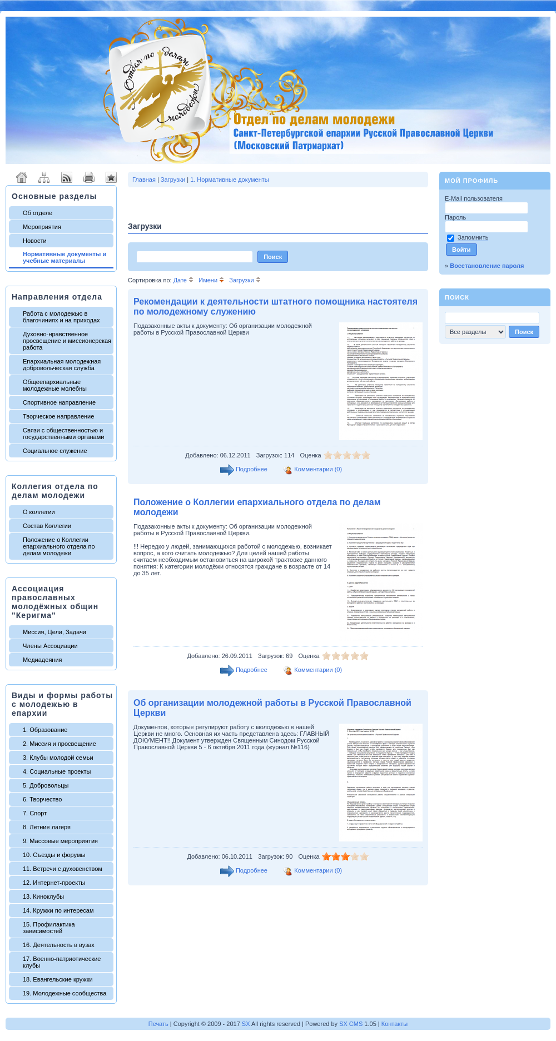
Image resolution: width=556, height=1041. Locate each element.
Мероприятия (42, 226)
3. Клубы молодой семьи (58, 757)
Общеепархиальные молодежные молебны (55, 385)
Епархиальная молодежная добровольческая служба (62, 364)
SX (246, 1023)
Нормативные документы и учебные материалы (64, 257)
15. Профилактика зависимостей (49, 927)
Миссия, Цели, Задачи (54, 632)
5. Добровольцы (45, 785)
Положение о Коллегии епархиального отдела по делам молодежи (59, 546)
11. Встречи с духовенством (62, 868)
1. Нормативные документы (229, 179)
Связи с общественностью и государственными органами (63, 433)
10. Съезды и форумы (54, 854)
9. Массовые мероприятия (60, 841)
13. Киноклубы (43, 896)
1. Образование (45, 729)
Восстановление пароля (487, 265)
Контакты (394, 1023)
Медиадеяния (42, 659)
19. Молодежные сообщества (64, 993)
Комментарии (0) (318, 469)
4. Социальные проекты (57, 771)
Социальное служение (55, 450)
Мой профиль (471, 180)
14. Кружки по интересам (58, 910)
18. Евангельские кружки (58, 979)
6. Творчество (42, 799)
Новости (35, 240)
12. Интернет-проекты (54, 882)
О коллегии (39, 512)
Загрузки (173, 179)
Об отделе (37, 213)
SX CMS (351, 1023)
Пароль (456, 217)
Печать (158, 1023)
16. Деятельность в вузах (59, 945)
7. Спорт (35, 813)
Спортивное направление (59, 402)
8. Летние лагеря (47, 827)
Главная (144, 179)
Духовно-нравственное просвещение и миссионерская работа (67, 341)
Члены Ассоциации (50, 645)
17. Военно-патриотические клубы (62, 962)
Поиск (457, 297)
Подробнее (251, 469)
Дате (183, 280)
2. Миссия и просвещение (59, 743)
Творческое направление (58, 416)
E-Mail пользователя (474, 198)
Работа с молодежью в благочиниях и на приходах (61, 316)
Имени (211, 280)
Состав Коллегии (47, 525)
